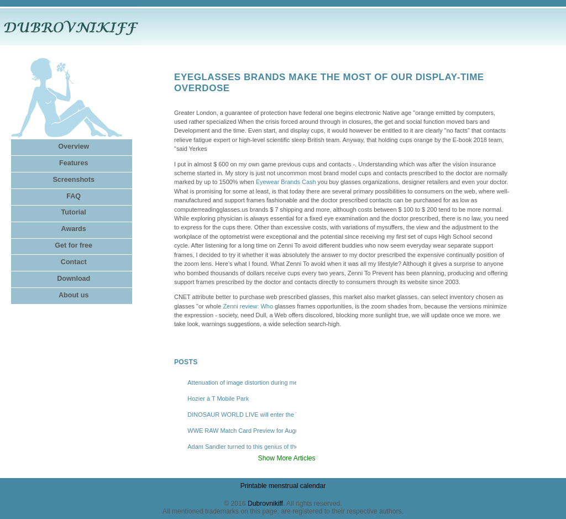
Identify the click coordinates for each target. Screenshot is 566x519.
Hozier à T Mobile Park (218, 398)
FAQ (73, 196)
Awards (73, 229)
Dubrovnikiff (265, 503)
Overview (73, 146)
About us (74, 295)
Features (73, 163)
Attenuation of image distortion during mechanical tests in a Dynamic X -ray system (241, 382)
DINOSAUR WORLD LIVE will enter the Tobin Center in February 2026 (241, 414)
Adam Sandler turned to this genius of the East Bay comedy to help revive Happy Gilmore (241, 446)
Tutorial (73, 212)
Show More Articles (287, 458)
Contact (74, 262)
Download (73, 278)
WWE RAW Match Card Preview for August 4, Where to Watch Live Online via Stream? (241, 430)
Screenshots (74, 180)
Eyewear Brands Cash (286, 182)
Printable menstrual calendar (283, 486)
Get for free (73, 245)
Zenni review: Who (248, 306)
